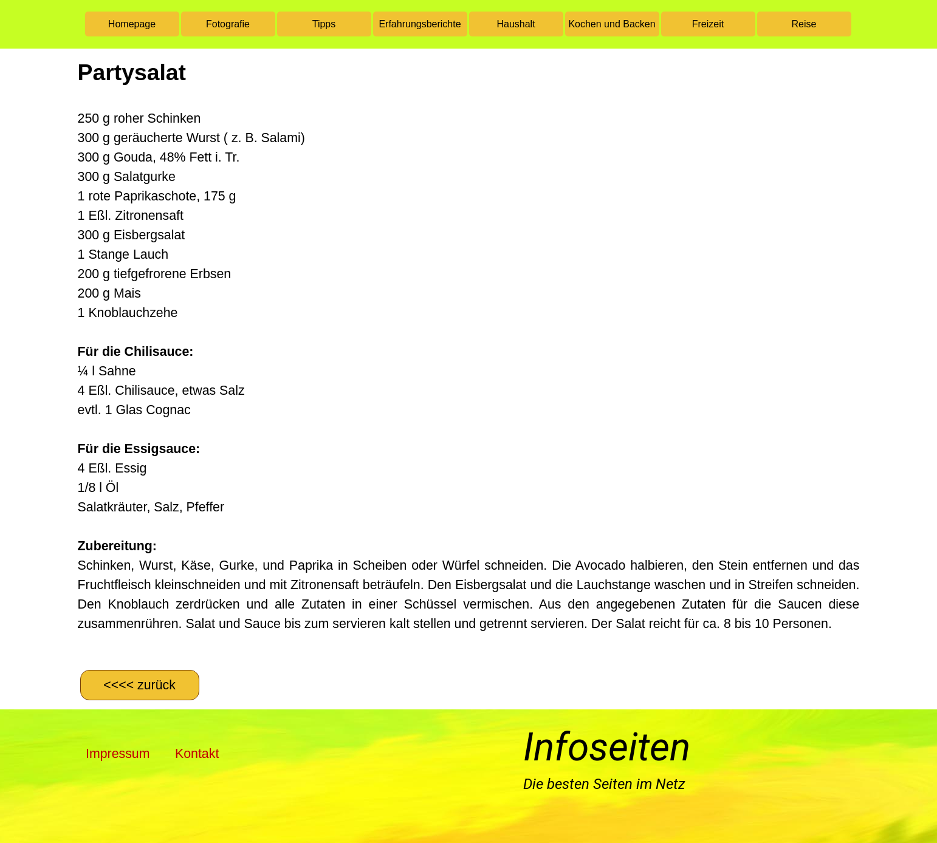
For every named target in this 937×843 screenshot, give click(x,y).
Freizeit (708, 24)
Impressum (117, 753)
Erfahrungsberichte (420, 24)
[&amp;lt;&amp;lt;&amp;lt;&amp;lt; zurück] (139, 685)
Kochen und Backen (611, 24)
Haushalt (515, 24)
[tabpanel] (469, 357)
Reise (804, 24)
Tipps (324, 24)
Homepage (132, 24)
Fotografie (228, 24)
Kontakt (197, 753)
